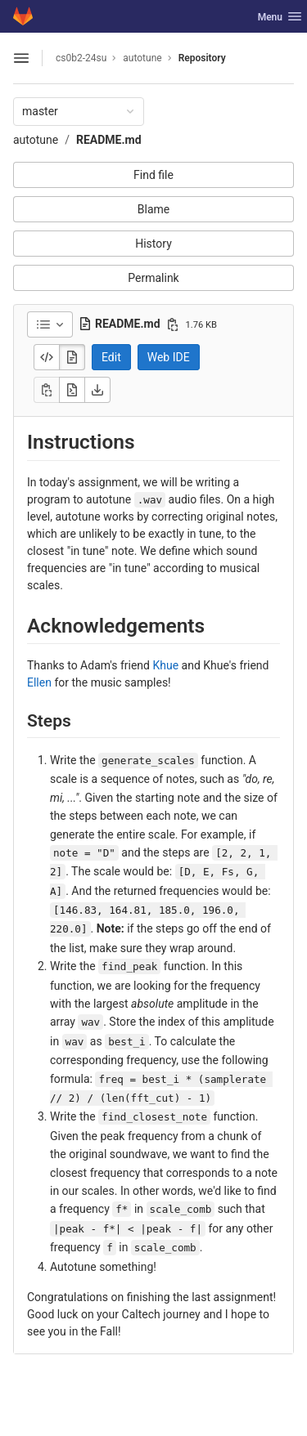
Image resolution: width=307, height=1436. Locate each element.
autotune (35, 139)
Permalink (153, 277)
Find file (153, 174)
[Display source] (47, 357)
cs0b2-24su (81, 58)
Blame (153, 209)
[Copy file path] (173, 324)
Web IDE (168, 357)
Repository (202, 58)
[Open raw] (72, 390)
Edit (111, 357)
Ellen (39, 682)
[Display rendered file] (72, 357)
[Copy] (47, 390)
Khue (165, 665)
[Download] (97, 390)
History (153, 243)
